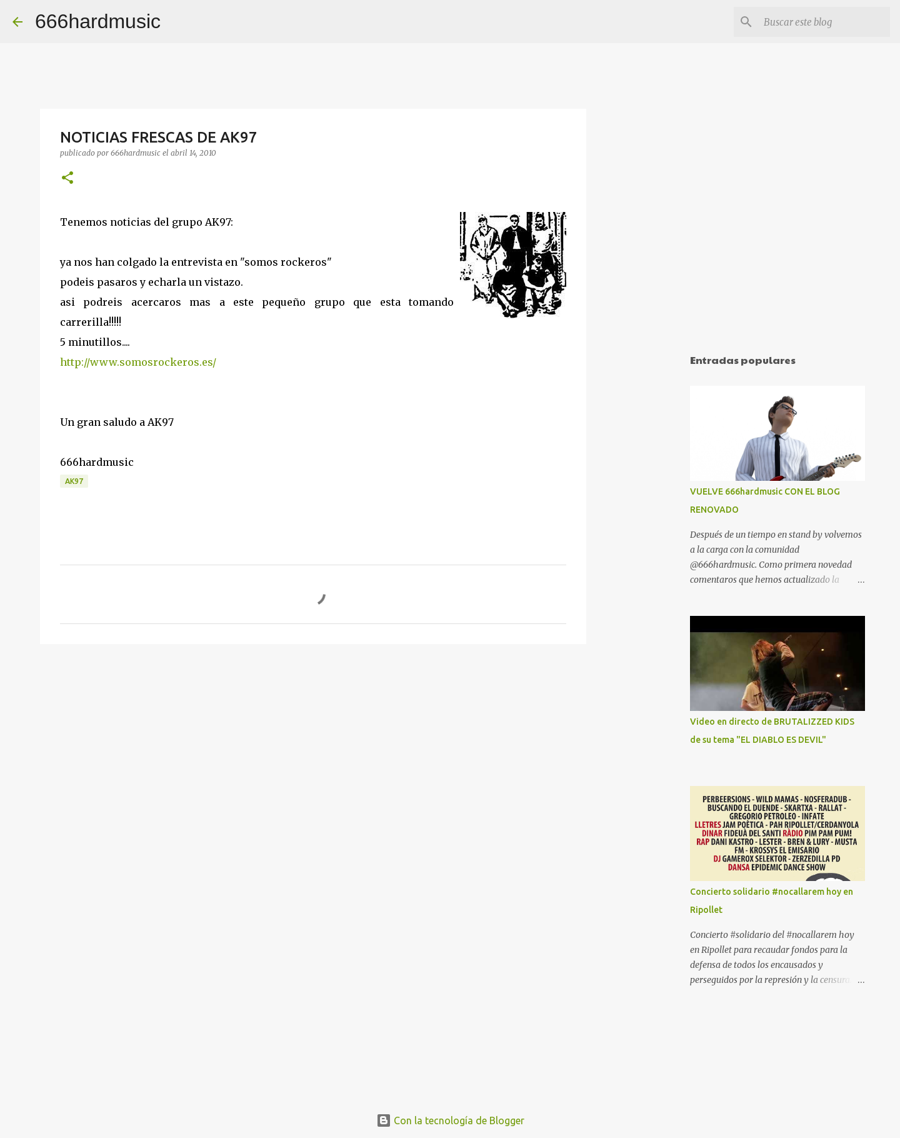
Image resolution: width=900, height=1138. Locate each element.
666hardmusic (98, 21)
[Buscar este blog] (824, 22)
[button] (67, 178)
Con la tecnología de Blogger (450, 1120)
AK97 (74, 481)
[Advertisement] (650, 540)
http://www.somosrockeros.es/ (138, 362)
